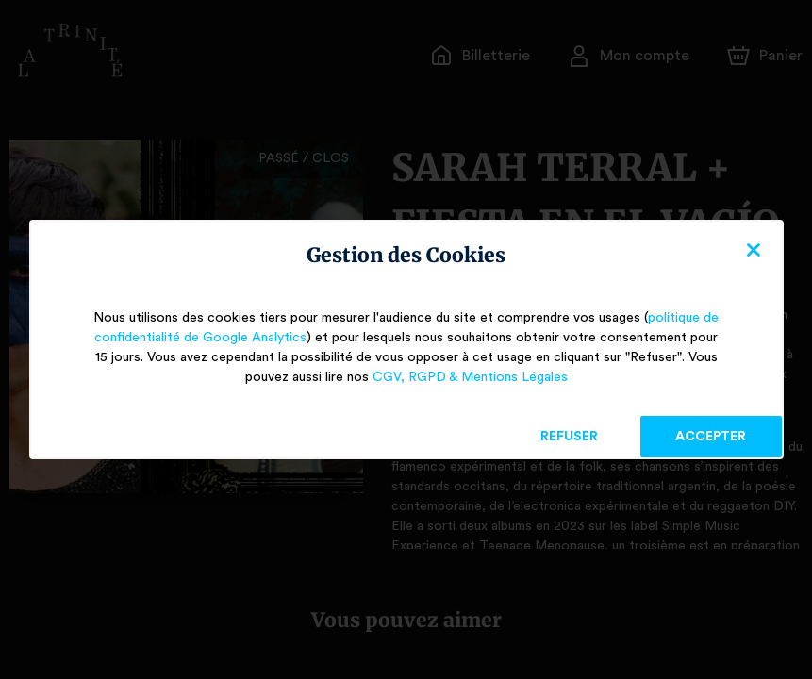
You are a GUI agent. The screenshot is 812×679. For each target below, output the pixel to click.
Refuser (569, 436)
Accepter (710, 436)
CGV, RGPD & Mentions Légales (469, 377)
